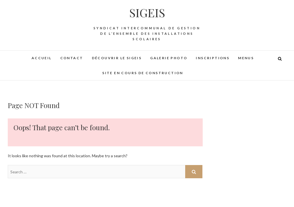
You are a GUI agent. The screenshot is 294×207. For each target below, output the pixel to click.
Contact (71, 58)
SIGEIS (147, 13)
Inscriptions (212, 58)
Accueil (42, 58)
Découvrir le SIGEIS (117, 58)
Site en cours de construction (142, 73)
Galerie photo (168, 58)
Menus (246, 58)
